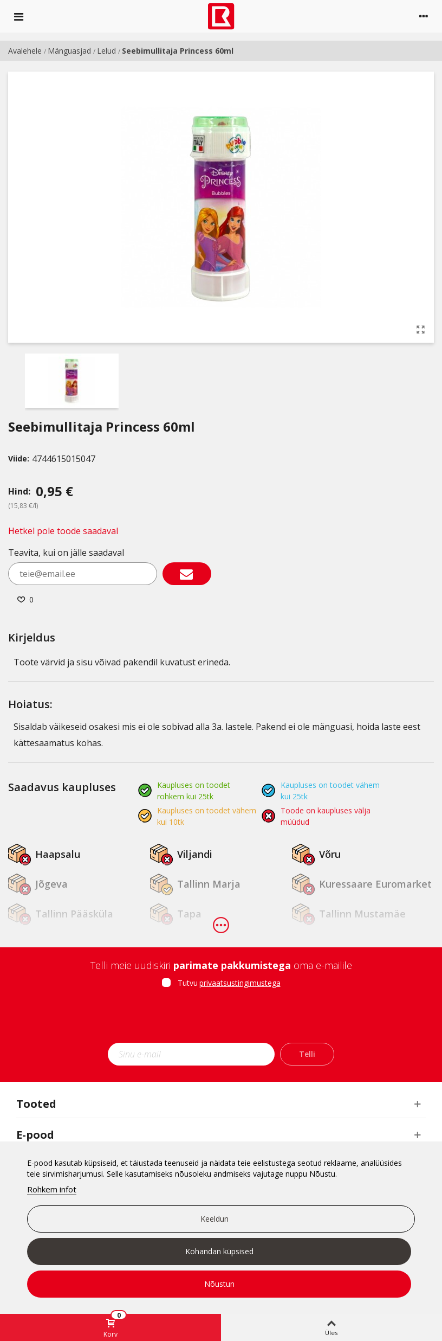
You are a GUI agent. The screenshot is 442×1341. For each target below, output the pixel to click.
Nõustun (219, 1284)
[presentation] (221, 1019)
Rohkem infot (51, 1189)
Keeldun (214, 1219)
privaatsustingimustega (240, 983)
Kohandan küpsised (219, 1251)
